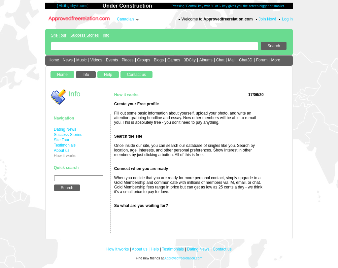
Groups (143, 60)
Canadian (125, 19)
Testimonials (65, 145)
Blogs (159, 60)
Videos (96, 60)
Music (81, 60)
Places (128, 60)
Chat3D (246, 60)
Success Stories (84, 35)
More (275, 60)
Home (54, 60)
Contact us (222, 249)
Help (155, 249)
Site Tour (58, 35)
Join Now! (267, 19)
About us (61, 150)
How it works (65, 155)
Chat (220, 60)
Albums (206, 60)
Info (106, 35)
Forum (262, 60)
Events (112, 60)
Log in (287, 19)
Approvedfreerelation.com (183, 258)
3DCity (190, 60)
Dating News (65, 129)
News (68, 60)
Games (173, 60)
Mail (231, 60)
